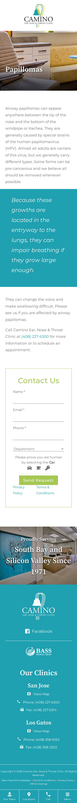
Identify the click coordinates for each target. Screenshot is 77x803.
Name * (19, 392)
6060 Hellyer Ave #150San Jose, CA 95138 (38, 695)
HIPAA (33, 784)
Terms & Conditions (45, 490)
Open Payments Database (15, 781)
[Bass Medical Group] (39, 651)
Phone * (19, 428)
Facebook (38, 631)
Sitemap (42, 784)
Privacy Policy (19, 490)
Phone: (41, 702)
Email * (18, 410)
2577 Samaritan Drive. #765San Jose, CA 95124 (38, 732)
